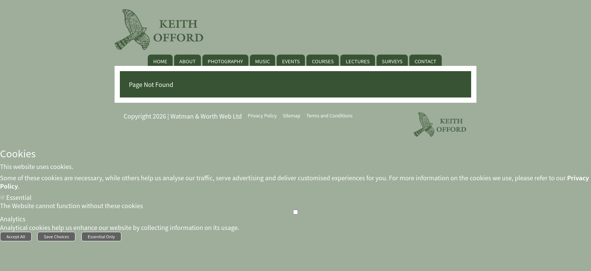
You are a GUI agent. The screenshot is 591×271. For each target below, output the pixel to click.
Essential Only (101, 236)
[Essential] (2, 197)
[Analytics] (295, 212)
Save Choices (56, 236)
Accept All (15, 236)
